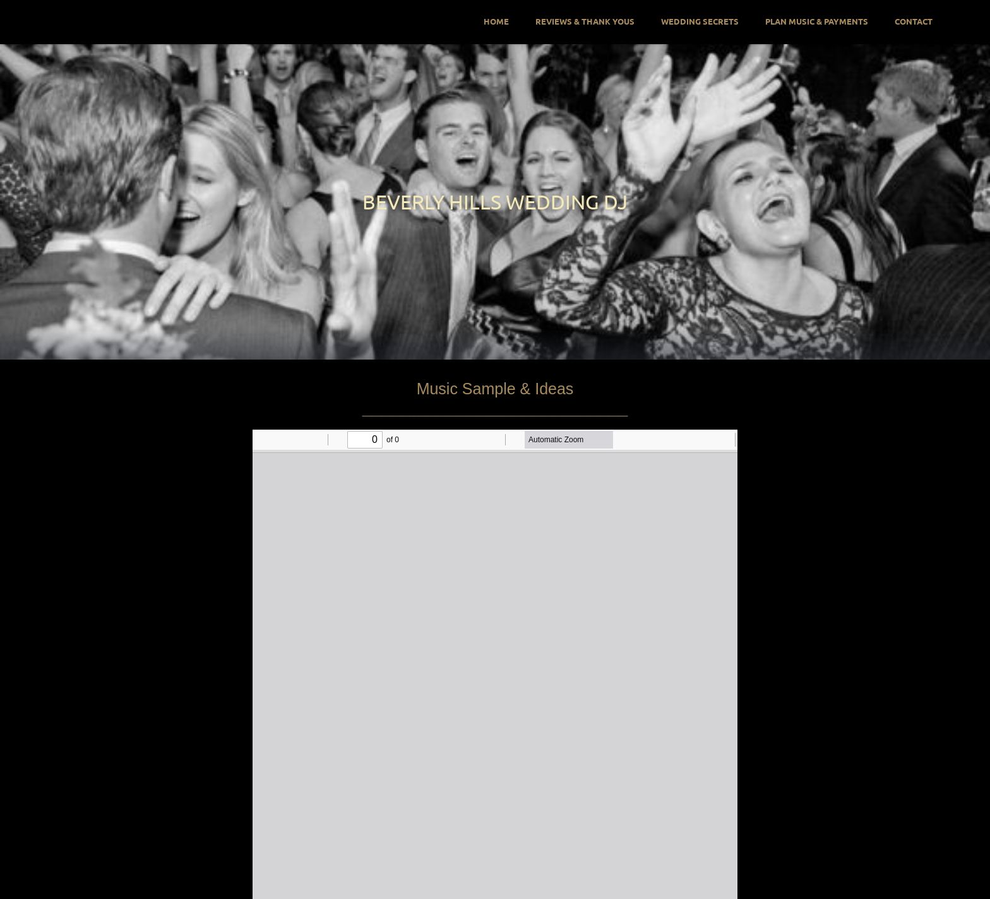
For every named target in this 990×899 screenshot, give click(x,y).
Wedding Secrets (700, 21)
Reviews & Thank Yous (585, 21)
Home (496, 21)
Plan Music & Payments (816, 21)
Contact (914, 21)
